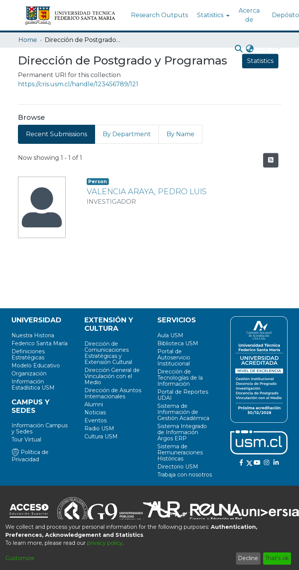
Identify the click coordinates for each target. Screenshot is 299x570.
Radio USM (99, 428)
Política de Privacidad (29, 456)
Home (27, 39)
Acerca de (249, 15)
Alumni (93, 404)
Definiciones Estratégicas (28, 354)
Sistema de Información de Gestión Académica (183, 412)
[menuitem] (213, 15)
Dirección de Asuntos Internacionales (112, 393)
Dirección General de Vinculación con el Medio (112, 376)
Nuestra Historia (32, 335)
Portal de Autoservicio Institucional (173, 357)
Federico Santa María (39, 343)
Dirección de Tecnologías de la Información (180, 377)
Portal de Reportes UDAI (182, 394)
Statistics (260, 60)
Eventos (95, 420)
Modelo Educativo (35, 365)
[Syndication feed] (270, 160)
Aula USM (170, 335)
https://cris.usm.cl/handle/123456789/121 (78, 84)
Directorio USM (177, 466)
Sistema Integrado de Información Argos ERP (182, 432)
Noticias (95, 412)
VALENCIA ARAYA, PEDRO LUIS (147, 191)
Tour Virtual (26, 439)
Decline (248, 558)
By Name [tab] (180, 134)
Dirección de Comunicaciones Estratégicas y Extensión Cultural (108, 353)
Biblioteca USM (177, 343)
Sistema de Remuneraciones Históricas (180, 452)
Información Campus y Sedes (39, 428)
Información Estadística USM (33, 384)
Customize (19, 558)
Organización (29, 373)
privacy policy (105, 542)
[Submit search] (238, 48)
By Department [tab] (127, 134)
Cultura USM (101, 436)
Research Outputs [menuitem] (159, 15)
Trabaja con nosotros (184, 474)
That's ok (277, 558)
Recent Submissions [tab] (56, 134)
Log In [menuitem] (266, 48)
